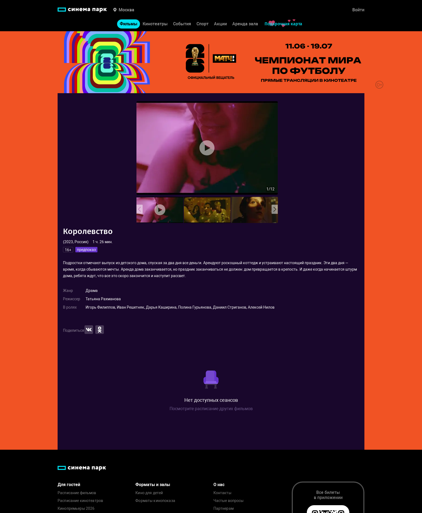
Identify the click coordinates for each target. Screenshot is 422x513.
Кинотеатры (155, 23)
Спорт (202, 23)
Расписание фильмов (77, 493)
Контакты (222, 493)
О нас (218, 484)
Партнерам (223, 509)
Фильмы (128, 23)
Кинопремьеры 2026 (76, 509)
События (182, 23)
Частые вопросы (228, 501)
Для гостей (69, 484)
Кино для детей (149, 493)
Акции (220, 23)
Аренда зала (245, 23)
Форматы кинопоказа (155, 501)
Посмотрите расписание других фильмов (211, 408)
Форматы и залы (152, 484)
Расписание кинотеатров (80, 501)
